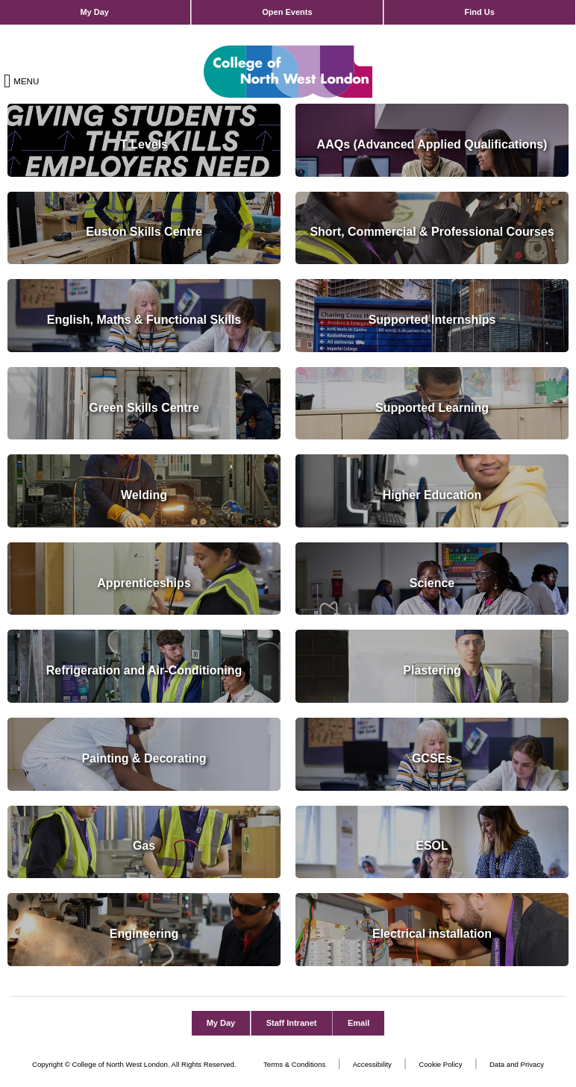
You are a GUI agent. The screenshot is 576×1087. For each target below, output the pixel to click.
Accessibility (372, 1064)
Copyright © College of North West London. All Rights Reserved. (134, 1064)
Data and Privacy (516, 1064)
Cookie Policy (440, 1064)
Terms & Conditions (294, 1064)
